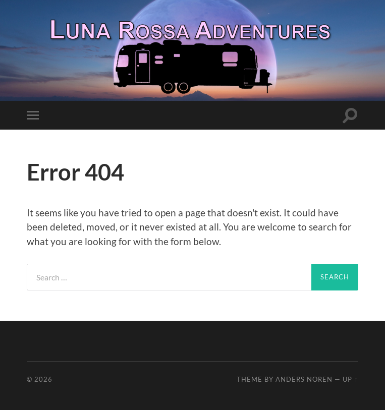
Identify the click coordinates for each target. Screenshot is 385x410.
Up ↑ (350, 379)
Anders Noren (304, 379)
